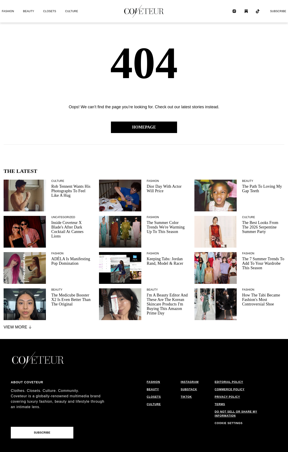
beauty (28, 11)
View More (18, 327)
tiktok (186, 396)
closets (49, 11)
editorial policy (229, 382)
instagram (190, 382)
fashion (8, 11)
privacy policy (227, 396)
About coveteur (27, 382)
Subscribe (278, 11)
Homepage (144, 127)
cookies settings (230, 423)
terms (220, 404)
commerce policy (230, 389)
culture (71, 11)
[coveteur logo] (144, 11)
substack (189, 389)
